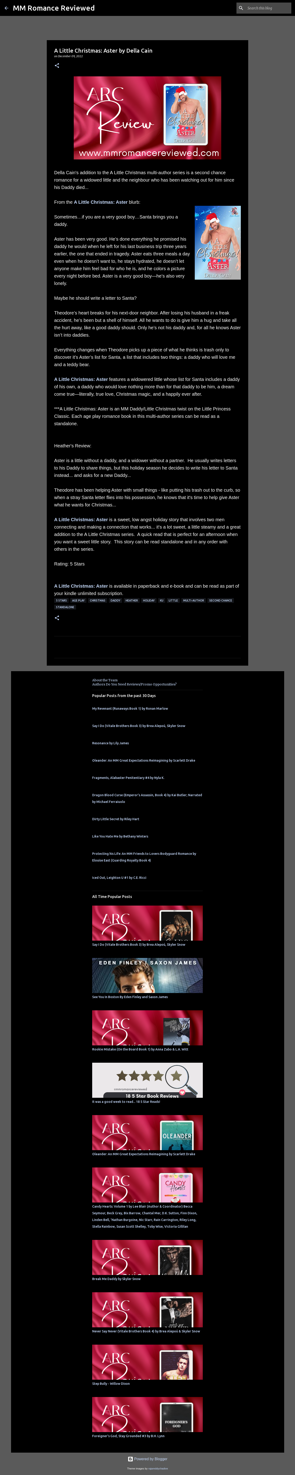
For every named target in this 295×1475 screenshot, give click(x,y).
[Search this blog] (267, 8)
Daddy (115, 600)
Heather (132, 600)
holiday (149, 600)
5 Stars (61, 600)
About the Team (105, 680)
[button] (57, 66)
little (173, 600)
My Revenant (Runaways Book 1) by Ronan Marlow (130, 708)
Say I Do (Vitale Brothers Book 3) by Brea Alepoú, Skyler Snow (138, 726)
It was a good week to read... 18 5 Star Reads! (126, 1102)
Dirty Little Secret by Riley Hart (115, 819)
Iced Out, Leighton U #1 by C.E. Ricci (119, 878)
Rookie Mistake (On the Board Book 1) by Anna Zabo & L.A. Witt (140, 1049)
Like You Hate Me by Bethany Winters (120, 836)
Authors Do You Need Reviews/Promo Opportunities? (134, 684)
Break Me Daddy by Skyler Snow (116, 1279)
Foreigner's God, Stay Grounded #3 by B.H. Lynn (128, 1436)
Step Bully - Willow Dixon (111, 1383)
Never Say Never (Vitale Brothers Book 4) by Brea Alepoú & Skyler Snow (146, 1331)
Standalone (65, 607)
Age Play (78, 600)
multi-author (193, 600)
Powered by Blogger (148, 1459)
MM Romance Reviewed (54, 8)
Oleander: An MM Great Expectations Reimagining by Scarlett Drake (143, 760)
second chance (220, 600)
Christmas (97, 600)
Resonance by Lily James (110, 743)
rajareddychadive (158, 1468)
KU (161, 600)
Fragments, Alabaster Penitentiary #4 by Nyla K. (128, 778)
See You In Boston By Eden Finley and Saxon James (130, 997)
